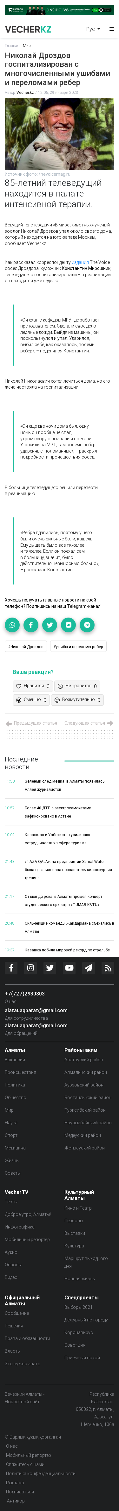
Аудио (11, 1252)
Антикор (15, 1501)
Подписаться (20, 1492)
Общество (15, 1097)
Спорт (11, 1135)
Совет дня (74, 1345)
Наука (11, 1123)
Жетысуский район (84, 1148)
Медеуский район (82, 1135)
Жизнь (12, 1160)
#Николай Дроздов (25, 646)
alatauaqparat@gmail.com (36, 1010)
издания (80, 262)
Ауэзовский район (83, 1085)
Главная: (12, 45)
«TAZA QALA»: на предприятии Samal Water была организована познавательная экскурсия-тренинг (69, 869)
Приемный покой (82, 1357)
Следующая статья (89, 723)
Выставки (74, 1233)
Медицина (15, 1148)
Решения (14, 1326)
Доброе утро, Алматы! (28, 1214)
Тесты (11, 1202)
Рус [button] (91, 29)
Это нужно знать (22, 1363)
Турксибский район (85, 1110)
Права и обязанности (27, 1338)
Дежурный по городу (86, 1320)
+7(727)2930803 (25, 993)
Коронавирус (78, 1332)
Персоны (73, 1220)
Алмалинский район (85, 1072)
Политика (15, 1085)
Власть (12, 1351)
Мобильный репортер (27, 1239)
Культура (74, 1246)
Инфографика (20, 1227)
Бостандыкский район (87, 1097)
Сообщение (17, 1313)
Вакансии (15, 1060)
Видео (11, 1277)
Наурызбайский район (88, 1123)
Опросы (13, 1265)
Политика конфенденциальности (41, 1473)
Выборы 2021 (78, 1307)
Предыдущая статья (31, 723)
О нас (11, 1001)
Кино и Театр (78, 1208)
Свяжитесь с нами (25, 1464)
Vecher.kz (25, 92)
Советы (13, 1173)
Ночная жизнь (79, 1278)
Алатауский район (83, 1060)
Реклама (15, 1482)
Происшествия (20, 1072)
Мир (27, 45)
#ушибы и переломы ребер (78, 646)
